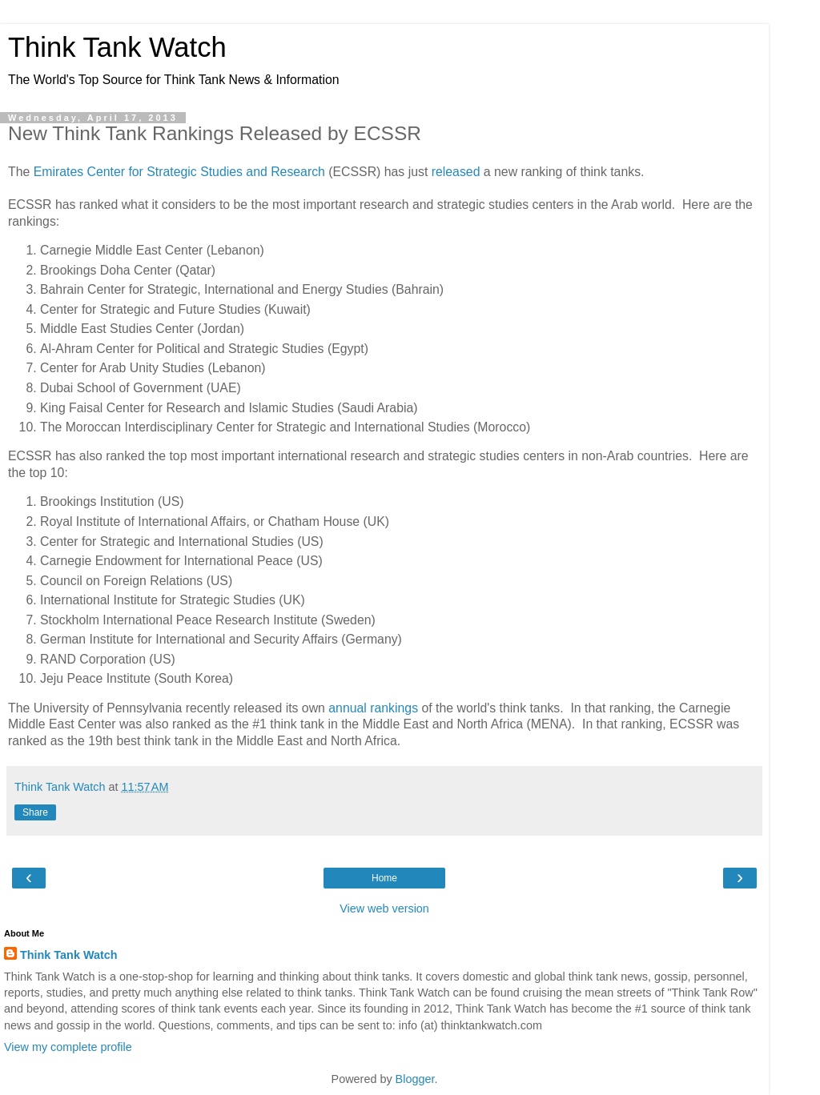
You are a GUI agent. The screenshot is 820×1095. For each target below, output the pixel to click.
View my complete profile (68, 1047)
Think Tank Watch (117, 47)
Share (35, 812)
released (456, 171)
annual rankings (373, 708)
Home (384, 878)
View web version (384, 908)
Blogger (415, 1079)
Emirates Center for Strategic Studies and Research (179, 171)
